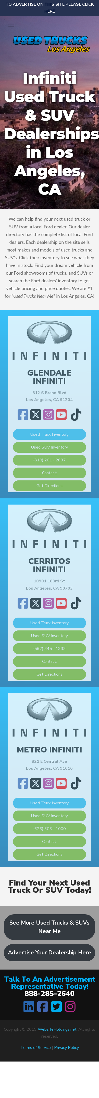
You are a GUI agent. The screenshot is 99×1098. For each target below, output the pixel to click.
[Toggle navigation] (11, 24)
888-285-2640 (49, 994)
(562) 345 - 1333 (49, 649)
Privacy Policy (66, 1047)
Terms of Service (35, 1047)
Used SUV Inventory (49, 447)
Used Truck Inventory (49, 434)
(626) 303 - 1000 (49, 829)
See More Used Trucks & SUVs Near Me (49, 927)
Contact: (49, 473)
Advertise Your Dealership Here (49, 952)
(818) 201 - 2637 (49, 460)
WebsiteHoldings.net (57, 1029)
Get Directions (49, 486)
